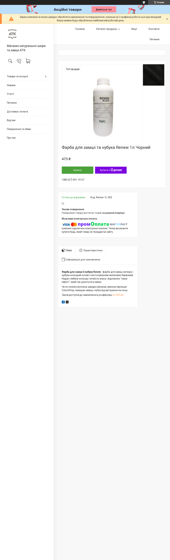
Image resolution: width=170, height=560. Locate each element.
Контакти (154, 29)
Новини (11, 85)
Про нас (11, 137)
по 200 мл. (118, 295)
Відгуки (11, 120)
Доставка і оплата (17, 111)
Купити (78, 170)
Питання (12, 102)
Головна (80, 29)
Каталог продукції (106, 29)
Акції (134, 29)
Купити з (111, 170)
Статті (10, 94)
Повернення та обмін (19, 129)
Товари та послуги (17, 76)
